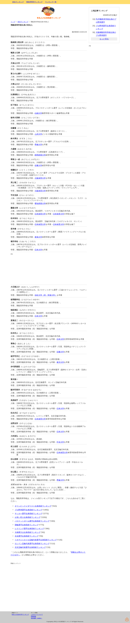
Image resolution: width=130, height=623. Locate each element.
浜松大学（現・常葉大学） (46, 295)
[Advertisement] (49, 269)
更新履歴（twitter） (36, 618)
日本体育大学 (40, 214)
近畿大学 (38, 165)
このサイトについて (37, 614)
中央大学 (60, 442)
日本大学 (38, 250)
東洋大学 (60, 362)
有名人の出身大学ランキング (20, 614)
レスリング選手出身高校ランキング (29, 529)
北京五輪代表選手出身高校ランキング (30, 547)
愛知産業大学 (40, 203)
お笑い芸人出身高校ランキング (27, 517)
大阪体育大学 (40, 178)
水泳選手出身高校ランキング (26, 536)
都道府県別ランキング (34, 2)
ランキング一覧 (50, 2)
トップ (13, 22)
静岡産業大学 (40, 155)
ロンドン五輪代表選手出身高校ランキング (32, 544)
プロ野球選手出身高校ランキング (28, 510)
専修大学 (38, 145)
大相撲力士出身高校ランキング (27, 532)
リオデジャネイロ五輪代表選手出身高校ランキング (36, 540)
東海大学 (38, 237)
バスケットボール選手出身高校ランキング (32, 521)
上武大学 (38, 134)
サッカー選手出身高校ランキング (28, 514)
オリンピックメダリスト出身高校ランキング (33, 506)
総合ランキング (18, 2)
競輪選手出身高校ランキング (26, 525)
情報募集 (33, 616)
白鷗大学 (38, 113)
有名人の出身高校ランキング (49, 18)
